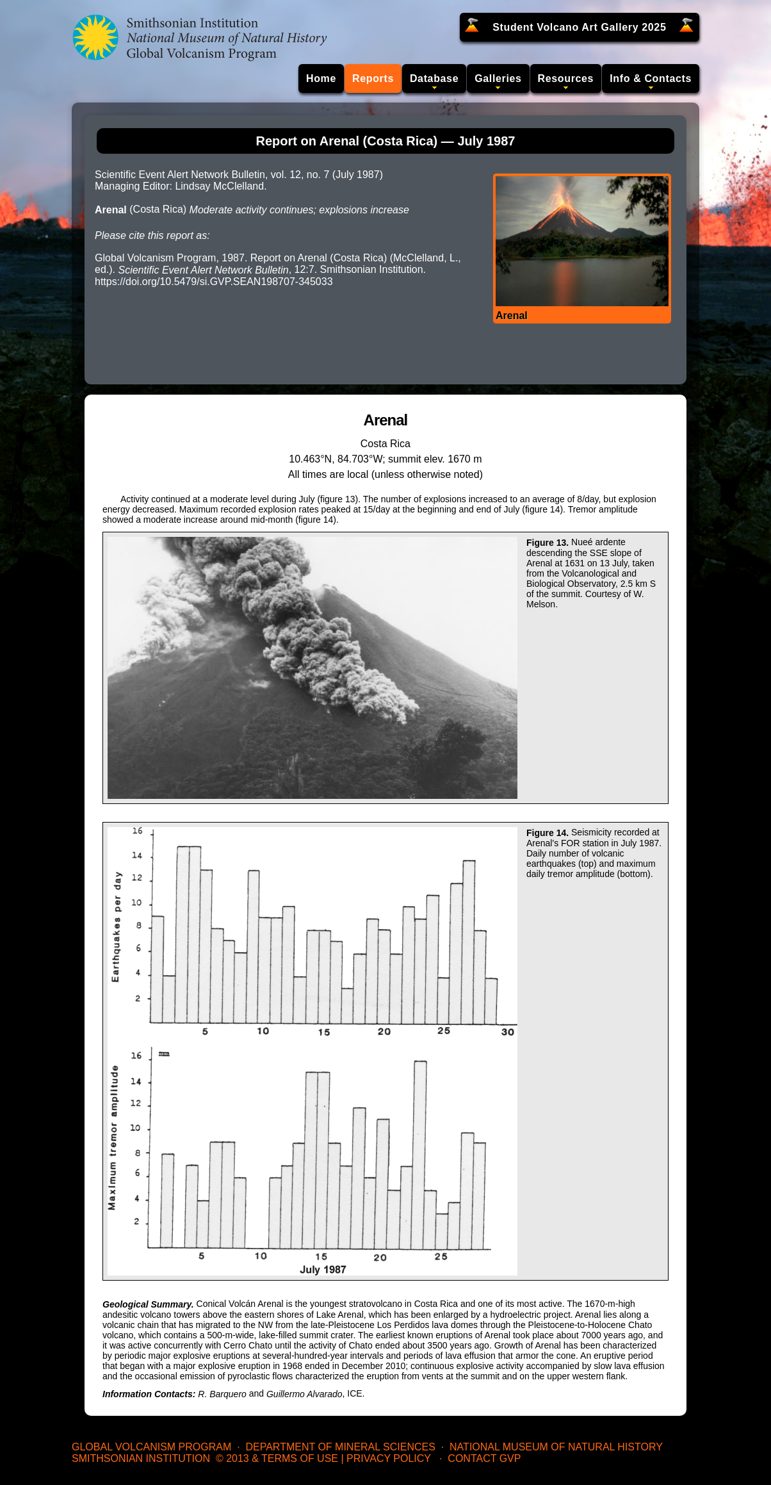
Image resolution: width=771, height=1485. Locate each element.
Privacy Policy (388, 1458)
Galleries (498, 78)
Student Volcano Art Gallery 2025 (579, 27)
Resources (566, 78)
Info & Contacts (651, 78)
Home (321, 78)
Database (434, 78)
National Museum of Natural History (556, 1446)
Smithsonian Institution (141, 1458)
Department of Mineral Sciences (340, 1446)
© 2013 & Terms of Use (277, 1458)
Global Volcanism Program (151, 1446)
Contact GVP (484, 1458)
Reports (373, 78)
